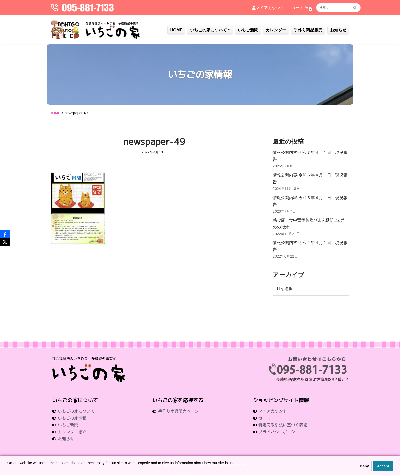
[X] (5, 242)
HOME (176, 30)
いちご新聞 (248, 30)
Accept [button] (383, 466)
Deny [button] (364, 466)
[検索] (332, 7)
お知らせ (338, 30)
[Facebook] (5, 234)
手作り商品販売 (308, 30)
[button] (229, 30)
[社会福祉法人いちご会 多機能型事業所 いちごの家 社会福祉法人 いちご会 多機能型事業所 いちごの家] (95, 30)
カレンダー (276, 30)
